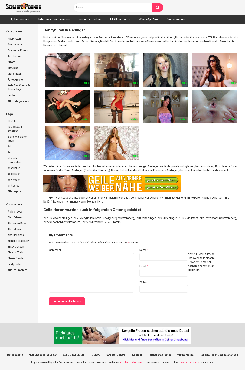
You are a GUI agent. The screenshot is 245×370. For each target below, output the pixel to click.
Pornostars (21, 19)
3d (9, 146)
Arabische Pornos (18, 50)
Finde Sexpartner (90, 19)
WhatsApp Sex (148, 19)
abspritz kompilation (14, 160)
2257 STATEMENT (74, 354)
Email (143, 266)
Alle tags (14, 191)
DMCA (96, 354)
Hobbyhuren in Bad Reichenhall (218, 354)
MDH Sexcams (120, 19)
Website (144, 282)
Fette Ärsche (15, 79)
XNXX (184, 362)
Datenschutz (15, 354)
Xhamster (137, 362)
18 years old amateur (15, 128)
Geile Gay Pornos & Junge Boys (19, 87)
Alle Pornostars (19, 270)
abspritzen (14, 168)
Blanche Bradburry (19, 240)
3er (9, 152)
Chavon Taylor (16, 252)
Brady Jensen (16, 246)
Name (144, 250)
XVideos (194, 362)
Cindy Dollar (14, 264)
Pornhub (124, 362)
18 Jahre (13, 121)
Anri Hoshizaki (16, 234)
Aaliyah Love (15, 211)
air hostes (13, 185)
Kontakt (137, 354)
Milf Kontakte (185, 354)
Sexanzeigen (176, 19)
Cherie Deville (16, 258)
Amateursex (15, 44)
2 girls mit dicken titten (17, 138)
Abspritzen (14, 38)
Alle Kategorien (18, 101)
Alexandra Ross (17, 223)
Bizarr (11, 62)
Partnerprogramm (159, 354)
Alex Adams (15, 217)
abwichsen (14, 179)
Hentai (11, 95)
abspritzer (14, 173)
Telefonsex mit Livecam (54, 19)
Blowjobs (13, 67)
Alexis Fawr (14, 229)
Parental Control (115, 354)
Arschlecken (15, 56)
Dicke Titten (15, 73)
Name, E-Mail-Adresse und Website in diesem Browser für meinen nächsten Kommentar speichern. (201, 262)
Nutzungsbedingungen (43, 354)
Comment (55, 250)
